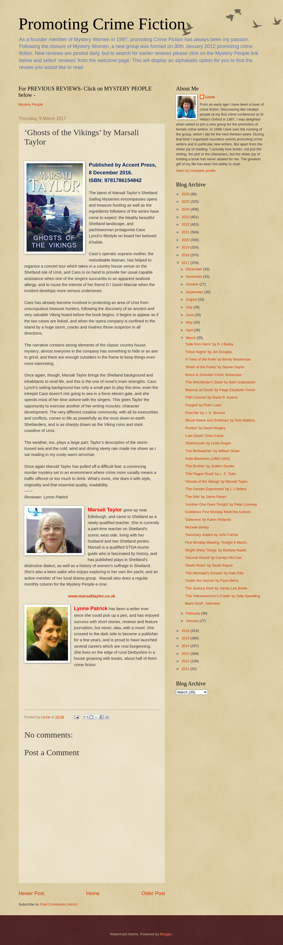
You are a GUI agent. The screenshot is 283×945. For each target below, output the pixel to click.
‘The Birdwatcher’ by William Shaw (212, 451)
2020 (186, 240)
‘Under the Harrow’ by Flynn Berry (211, 580)
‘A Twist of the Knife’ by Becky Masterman (218, 359)
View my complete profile (196, 171)
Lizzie (210, 97)
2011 (186, 669)
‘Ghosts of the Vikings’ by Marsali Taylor (216, 481)
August (192, 299)
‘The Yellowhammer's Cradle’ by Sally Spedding (222, 596)
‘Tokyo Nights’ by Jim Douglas (208, 352)
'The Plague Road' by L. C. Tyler (210, 474)
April (190, 330)
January (192, 621)
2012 (186, 661)
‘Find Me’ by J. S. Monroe (205, 413)
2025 (186, 201)
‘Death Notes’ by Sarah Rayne (209, 565)
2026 (186, 194)
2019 (186, 247)
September (195, 292)
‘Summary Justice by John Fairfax (211, 535)
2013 (186, 654)
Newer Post (31, 893)
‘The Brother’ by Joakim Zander (210, 466)
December (194, 269)
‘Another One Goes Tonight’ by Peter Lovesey (221, 504)
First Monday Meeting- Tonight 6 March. (216, 542)
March (191, 338)
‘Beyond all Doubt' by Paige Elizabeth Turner (220, 390)
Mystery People (31, 104)
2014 (186, 646)
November (194, 276)
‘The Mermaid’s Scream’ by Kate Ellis (214, 573)
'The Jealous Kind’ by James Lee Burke (216, 588)
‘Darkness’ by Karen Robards (208, 519)
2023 (186, 217)
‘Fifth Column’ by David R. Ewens (211, 397)
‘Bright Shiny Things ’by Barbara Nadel (215, 550)
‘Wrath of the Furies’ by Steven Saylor (214, 367)
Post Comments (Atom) (58, 904)
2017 (186, 263)
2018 (186, 255)
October (192, 284)
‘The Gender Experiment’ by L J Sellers (216, 489)
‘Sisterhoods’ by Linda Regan (208, 443)
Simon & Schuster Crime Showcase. (213, 375)
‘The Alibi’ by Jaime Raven (206, 497)
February (193, 613)
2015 (186, 638)
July (189, 307)
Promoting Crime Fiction (102, 24)
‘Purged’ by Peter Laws (203, 405)
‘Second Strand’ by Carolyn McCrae (213, 558)
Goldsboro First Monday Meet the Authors (218, 512)
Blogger (166, 934)
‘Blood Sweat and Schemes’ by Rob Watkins (220, 420)
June (190, 315)
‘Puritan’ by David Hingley (205, 428)
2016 (186, 631)
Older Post (153, 893)
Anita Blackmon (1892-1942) (207, 459)
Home (92, 893)
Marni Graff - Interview (202, 603)
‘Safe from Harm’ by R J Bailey (209, 344)
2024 (186, 209)
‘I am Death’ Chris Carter (204, 436)
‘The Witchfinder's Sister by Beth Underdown (220, 382)
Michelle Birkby (197, 527)
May (189, 322)
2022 (186, 224)
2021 (186, 232)
